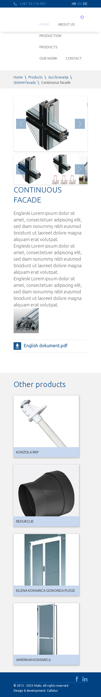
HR (74, 4)
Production (50, 36)
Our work (48, 58)
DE (85, 4)
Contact (74, 58)
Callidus (52, 690)
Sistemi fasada (25, 83)
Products (48, 47)
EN (79, 4)
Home (18, 77)
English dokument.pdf (46, 345)
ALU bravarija (58, 77)
